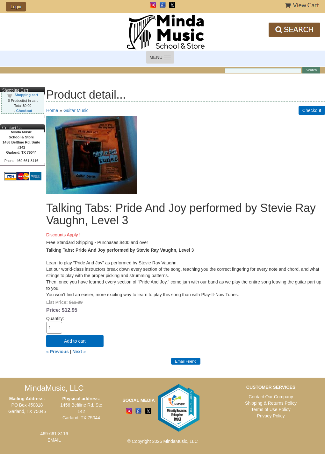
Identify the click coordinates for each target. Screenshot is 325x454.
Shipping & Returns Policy (271, 403)
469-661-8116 (54, 433)
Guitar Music (76, 110)
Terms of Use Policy (271, 409)
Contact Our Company (271, 396)
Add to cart (75, 341)
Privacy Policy (271, 415)
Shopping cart (26, 95)
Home (52, 110)
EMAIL (54, 440)
